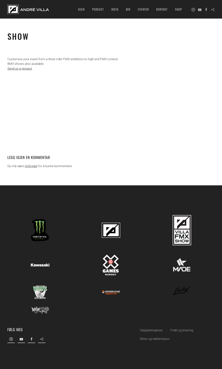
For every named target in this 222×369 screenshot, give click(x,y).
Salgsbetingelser (150, 330)
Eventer (143, 9)
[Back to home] (28, 9)
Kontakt (162, 9)
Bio (128, 9)
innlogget (31, 166)
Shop (178, 9)
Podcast (98, 9)
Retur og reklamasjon (154, 339)
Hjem (81, 9)
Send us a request (19, 68)
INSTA (115, 9)
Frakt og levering (181, 330)
